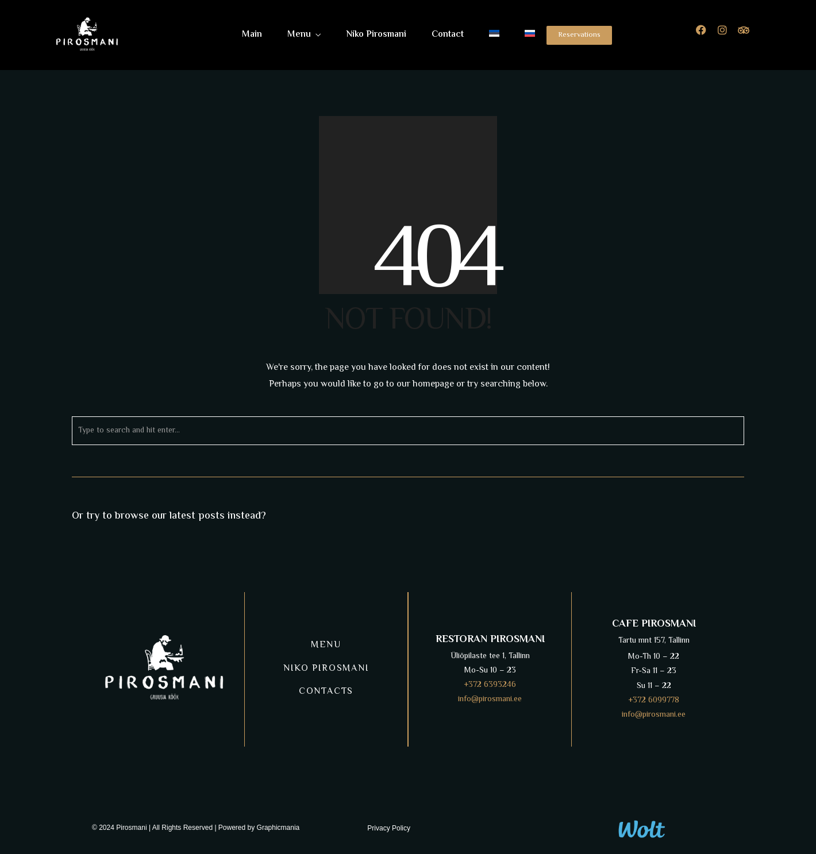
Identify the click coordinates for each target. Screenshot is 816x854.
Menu (299, 35)
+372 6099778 (653, 700)
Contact (448, 35)
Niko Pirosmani (376, 35)
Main (252, 35)
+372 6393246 (490, 685)
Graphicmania (278, 828)
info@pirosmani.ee (490, 699)
